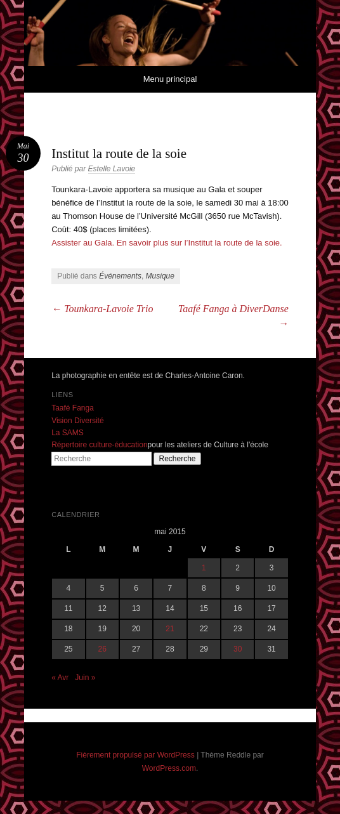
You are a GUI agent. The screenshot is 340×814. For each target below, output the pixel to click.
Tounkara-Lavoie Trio (102, 308)
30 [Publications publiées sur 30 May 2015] (237, 649)
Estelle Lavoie (112, 168)
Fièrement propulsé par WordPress (135, 755)
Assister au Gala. (82, 242)
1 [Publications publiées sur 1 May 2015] (204, 567)
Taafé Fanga (72, 408)
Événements (120, 276)
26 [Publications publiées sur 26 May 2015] (102, 649)
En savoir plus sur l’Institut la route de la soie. (199, 242)
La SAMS (67, 432)
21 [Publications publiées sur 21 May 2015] (170, 628)
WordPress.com (169, 768)
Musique (160, 276)
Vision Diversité (77, 420)
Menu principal (170, 79)
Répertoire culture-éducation (99, 444)
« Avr (60, 677)
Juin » (85, 677)
